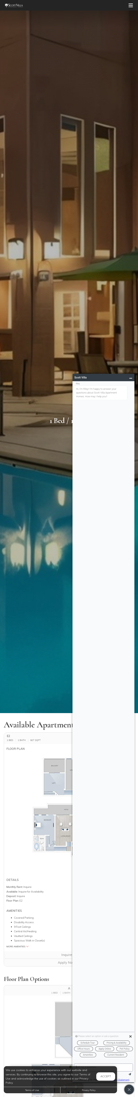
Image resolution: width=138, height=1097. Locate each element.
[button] (68, 813)
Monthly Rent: (14, 886)
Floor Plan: (12, 900)
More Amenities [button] (17, 946)
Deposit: (11, 896)
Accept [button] (105, 1076)
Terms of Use (32, 1090)
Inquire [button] (69, 955)
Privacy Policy (89, 1090)
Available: (12, 891)
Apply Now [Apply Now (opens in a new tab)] (69, 962)
